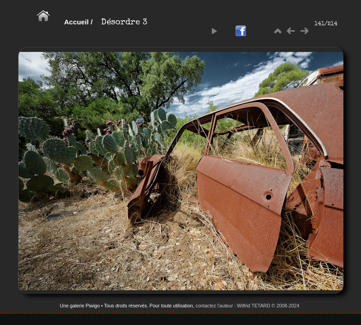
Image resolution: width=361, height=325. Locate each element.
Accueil (76, 22)
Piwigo (93, 305)
